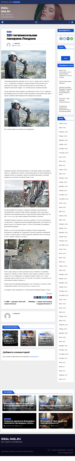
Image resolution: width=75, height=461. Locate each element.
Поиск (61, 47)
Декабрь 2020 (63, 333)
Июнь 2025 (62, 161)
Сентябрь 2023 (63, 245)
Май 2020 (62, 341)
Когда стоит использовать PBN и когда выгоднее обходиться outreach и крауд (65, 74)
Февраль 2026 (63, 132)
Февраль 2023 (63, 274)
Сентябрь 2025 (63, 153)
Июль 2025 (62, 157)
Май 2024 (62, 211)
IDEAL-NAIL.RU (11, 439)
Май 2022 (62, 312)
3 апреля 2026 (9, 408)
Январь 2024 (63, 228)
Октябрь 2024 (63, 194)
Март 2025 (62, 174)
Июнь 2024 (62, 207)
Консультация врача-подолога (55, 405)
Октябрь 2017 (63, 358)
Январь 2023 (63, 278)
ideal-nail (17, 43)
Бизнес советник (8, 401)
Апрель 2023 (63, 266)
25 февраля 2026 (10, 425)
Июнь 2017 (62, 362)
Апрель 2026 (63, 123)
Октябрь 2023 (63, 241)
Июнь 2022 (62, 308)
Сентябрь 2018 (63, 354)
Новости (9, 31)
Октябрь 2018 (63, 350)
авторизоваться (34, 356)
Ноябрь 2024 (63, 190)
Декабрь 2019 (63, 345)
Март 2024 (62, 220)
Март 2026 (62, 127)
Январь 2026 (63, 136)
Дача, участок (44, 403)
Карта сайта (70, 450)
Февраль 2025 (63, 178)
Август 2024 (63, 203)
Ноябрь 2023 (63, 236)
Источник (49, 293)
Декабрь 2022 (63, 283)
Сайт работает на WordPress (8, 451)
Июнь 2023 (62, 257)
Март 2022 (62, 320)
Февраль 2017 (63, 375)
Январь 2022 (63, 329)
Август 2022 (63, 299)
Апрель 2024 (63, 215)
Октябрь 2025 (63, 148)
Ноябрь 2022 (63, 287)
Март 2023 (62, 270)
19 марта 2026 (46, 408)
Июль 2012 (62, 379)
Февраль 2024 (63, 224)
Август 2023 (63, 249)
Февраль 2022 (63, 324)
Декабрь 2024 (63, 186)
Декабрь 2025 (63, 140)
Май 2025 (62, 165)
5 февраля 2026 (46, 425)
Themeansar (30, 451)
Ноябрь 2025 (63, 144)
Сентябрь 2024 (63, 199)
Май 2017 (62, 366)
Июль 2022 (62, 304)
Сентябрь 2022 (63, 295)
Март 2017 (62, 371)
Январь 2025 (63, 182)
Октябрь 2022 (63, 291)
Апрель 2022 (63, 316)
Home (49, 450)
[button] (69, 22)
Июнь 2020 (62, 337)
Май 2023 (62, 262)
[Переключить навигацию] (36, 22)
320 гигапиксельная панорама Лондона (22, 36)
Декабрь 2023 (63, 232)
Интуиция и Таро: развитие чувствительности (64, 100)
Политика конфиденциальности (65, 452)
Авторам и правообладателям (59, 450)
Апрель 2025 (63, 169)
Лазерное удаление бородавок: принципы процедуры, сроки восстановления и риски (65, 91)
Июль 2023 (62, 253)
